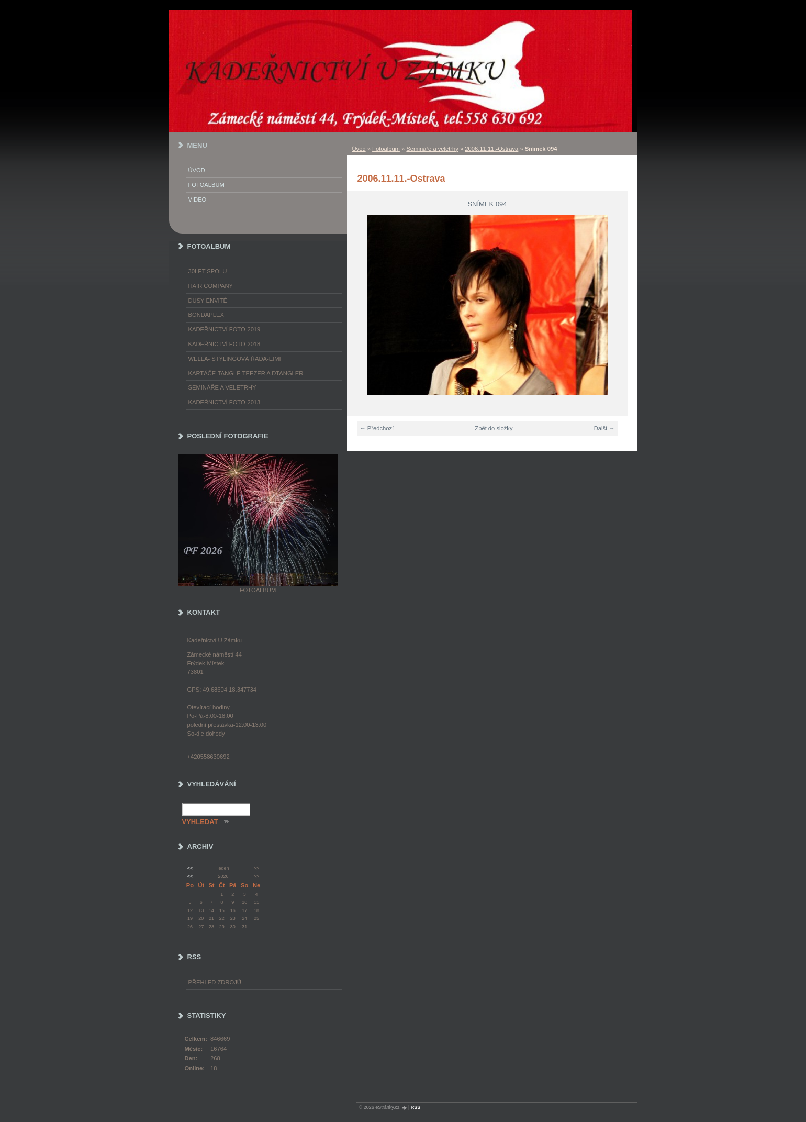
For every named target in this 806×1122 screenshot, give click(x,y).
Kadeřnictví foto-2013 (224, 402)
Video (197, 199)
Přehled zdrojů (214, 982)
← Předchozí (377, 428)
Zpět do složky (493, 428)
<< (190, 868)
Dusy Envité (207, 300)
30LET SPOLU (207, 271)
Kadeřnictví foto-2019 (224, 329)
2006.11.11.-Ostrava (491, 149)
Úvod (359, 149)
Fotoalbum (386, 149)
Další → (604, 428)
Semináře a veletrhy (432, 149)
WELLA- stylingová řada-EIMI (234, 359)
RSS (416, 1107)
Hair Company (210, 286)
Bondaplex (206, 315)
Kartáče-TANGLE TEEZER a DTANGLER (246, 373)
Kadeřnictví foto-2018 (224, 344)
